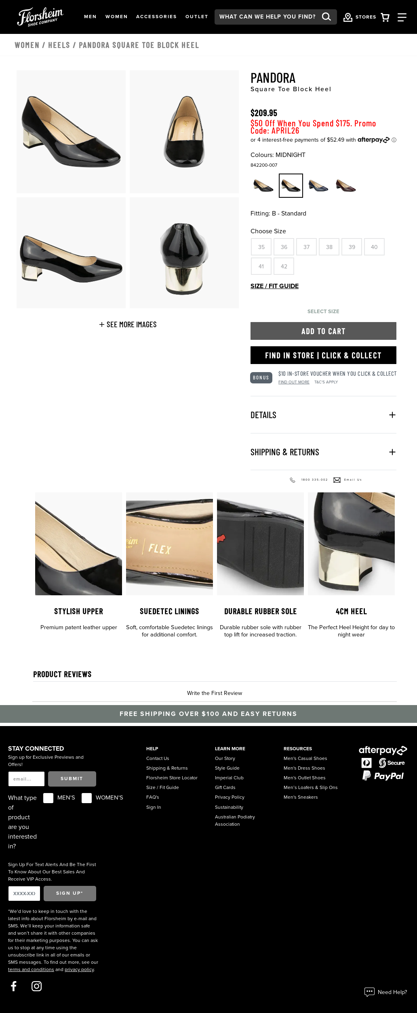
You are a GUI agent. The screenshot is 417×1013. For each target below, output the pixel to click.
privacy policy (79, 969)
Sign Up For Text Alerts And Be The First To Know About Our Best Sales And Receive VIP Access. (52, 872)
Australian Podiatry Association (235, 820)
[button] (90, 17)
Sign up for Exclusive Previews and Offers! (46, 760)
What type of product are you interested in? (22, 822)
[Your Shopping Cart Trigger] (385, 16)
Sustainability (229, 807)
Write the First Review (214, 693)
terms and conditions (31, 969)
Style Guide (227, 768)
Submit (72, 778)
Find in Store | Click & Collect (323, 355)
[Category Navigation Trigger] (402, 16)
